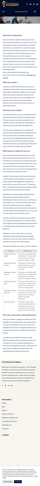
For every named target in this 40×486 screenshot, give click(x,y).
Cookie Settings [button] (7, 481)
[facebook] (27, 4)
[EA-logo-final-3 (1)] (10, 2)
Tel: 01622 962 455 (21, 11)
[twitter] (30, 4)
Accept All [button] (18, 481)
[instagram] (34, 4)
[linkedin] (37, 4)
